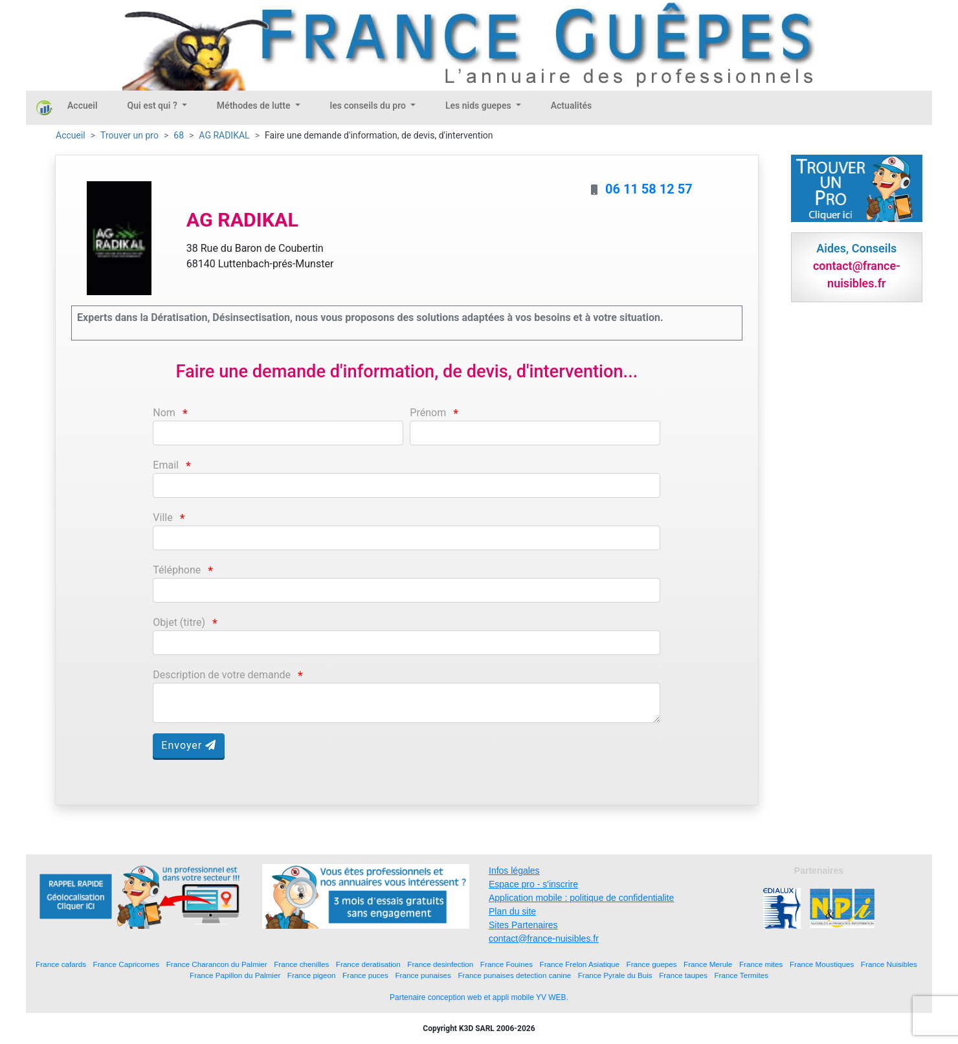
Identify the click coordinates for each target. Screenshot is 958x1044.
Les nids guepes (479, 105)
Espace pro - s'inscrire (533, 884)
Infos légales (514, 870)
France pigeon (311, 975)
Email (166, 465)
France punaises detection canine (514, 975)
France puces (365, 975)
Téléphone (177, 570)
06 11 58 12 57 (649, 189)
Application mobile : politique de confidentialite (581, 898)
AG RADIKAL (224, 135)
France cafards (61, 964)
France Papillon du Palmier (235, 975)
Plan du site (512, 911)
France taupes (683, 975)
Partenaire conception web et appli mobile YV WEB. (479, 997)
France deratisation (368, 964)
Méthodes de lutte (255, 105)
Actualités (571, 105)
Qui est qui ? (154, 105)
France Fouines (506, 964)
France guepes (652, 964)
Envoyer (188, 745)
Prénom (428, 412)
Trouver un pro (129, 135)
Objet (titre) (179, 622)
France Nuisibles (889, 964)
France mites (761, 964)
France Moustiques (822, 964)
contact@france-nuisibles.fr (544, 938)
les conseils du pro (369, 105)
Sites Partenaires (523, 925)
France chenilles (301, 964)
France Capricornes (126, 964)
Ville (162, 517)
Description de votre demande (222, 675)
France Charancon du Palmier (216, 964)
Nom (164, 412)
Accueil (82, 105)
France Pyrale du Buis (615, 975)
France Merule (708, 964)
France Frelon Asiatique (579, 964)
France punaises (423, 975)
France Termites (741, 975)
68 (178, 135)
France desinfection (440, 964)
